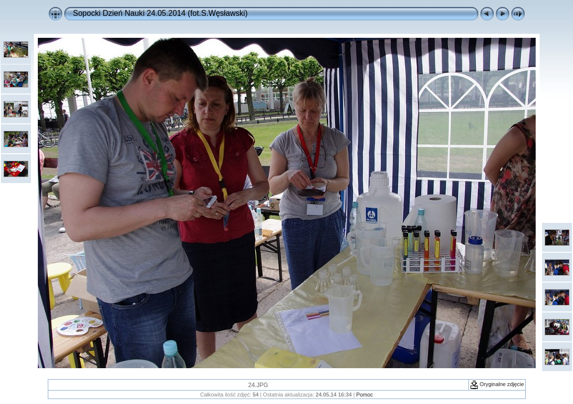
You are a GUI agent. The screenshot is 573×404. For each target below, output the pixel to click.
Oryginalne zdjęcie (497, 384)
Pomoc (364, 395)
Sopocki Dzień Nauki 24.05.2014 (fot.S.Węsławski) (160, 13)
